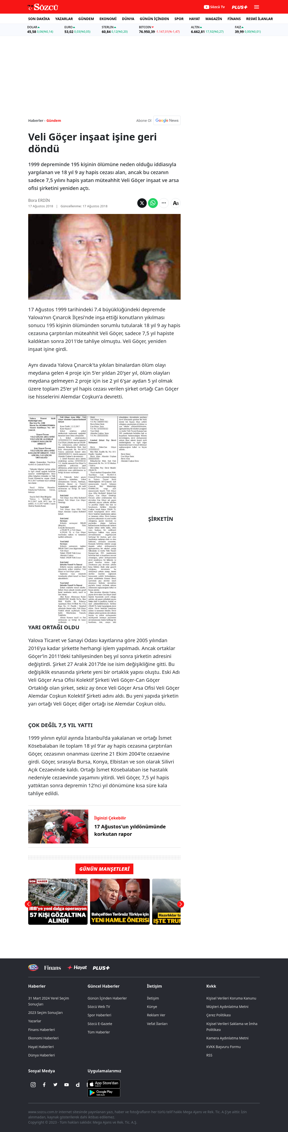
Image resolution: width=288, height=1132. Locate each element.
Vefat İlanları (157, 1023)
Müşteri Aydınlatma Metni (227, 1006)
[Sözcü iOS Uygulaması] (104, 1083)
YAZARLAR (64, 18)
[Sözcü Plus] (101, 968)
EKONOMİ (108, 18)
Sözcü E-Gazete (100, 1023)
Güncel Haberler (104, 986)
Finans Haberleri (41, 1029)
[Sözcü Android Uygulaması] (104, 1092)
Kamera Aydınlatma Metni (227, 1038)
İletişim (154, 986)
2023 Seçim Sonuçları (45, 1012)
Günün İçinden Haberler (107, 998)
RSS (209, 1055)
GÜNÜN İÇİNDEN (154, 18)
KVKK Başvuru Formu (223, 1046)
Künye (152, 1006)
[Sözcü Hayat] (77, 968)
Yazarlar (34, 1021)
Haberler (37, 986)
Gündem (54, 120)
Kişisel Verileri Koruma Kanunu (231, 998)
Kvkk (211, 986)
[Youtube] (67, 1085)
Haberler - (36, 120)
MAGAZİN (213, 18)
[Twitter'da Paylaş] (142, 203)
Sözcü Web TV (99, 1006)
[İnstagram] (33, 1085)
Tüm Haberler (99, 1032)
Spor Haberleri (99, 1015)
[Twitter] (55, 1085)
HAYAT (194, 18)
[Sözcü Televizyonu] (33, 967)
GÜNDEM (86, 18)
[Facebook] (44, 1085)
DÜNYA (128, 18)
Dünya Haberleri (41, 1055)
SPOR (179, 18)
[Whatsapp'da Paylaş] (153, 203)
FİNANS (234, 18)
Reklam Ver (156, 1015)
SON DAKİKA (39, 18)
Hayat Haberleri (41, 1046)
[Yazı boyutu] (176, 203)
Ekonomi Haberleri (43, 1038)
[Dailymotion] (78, 1085)
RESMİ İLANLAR (259, 18)
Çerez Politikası (218, 1015)
